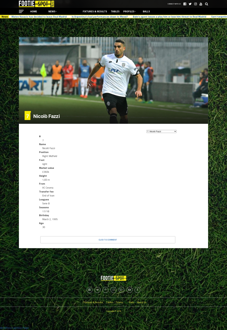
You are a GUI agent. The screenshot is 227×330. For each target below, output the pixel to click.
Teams (119, 302)
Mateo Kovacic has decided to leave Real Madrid (39, 16)
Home (33, 11)
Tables (115, 11)
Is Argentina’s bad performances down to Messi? (100, 16)
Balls (146, 11)
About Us (141, 302)
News (51, 11)
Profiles (128, 11)
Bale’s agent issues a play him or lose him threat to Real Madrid (169, 16)
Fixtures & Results (95, 11)
